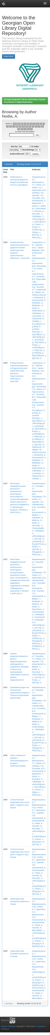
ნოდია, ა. (39, 224)
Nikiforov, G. (37, 520)
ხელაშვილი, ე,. (39, 421)
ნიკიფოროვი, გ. (39, 544)
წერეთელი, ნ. (38, 842)
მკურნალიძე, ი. (38, 946)
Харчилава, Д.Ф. (39, 190)
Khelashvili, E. (40, 297)
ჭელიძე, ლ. (37, 358)
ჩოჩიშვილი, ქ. (38, 646)
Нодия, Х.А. (37, 187)
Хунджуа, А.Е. (38, 193)
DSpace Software (8, 1026)
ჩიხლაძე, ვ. (37, 237)
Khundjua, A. (37, 779)
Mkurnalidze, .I (38, 930)
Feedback (5, 1029)
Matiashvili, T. (37, 203)
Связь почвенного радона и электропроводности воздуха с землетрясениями (19, 760)
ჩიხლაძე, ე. (37, 795)
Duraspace (40, 1026)
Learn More (8, 56)
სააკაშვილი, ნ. (38, 324)
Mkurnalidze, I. (38, 998)
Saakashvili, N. (38, 447)
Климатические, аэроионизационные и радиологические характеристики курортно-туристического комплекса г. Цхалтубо (20, 250)
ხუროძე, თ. (37, 235)
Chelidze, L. (37, 321)
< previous (8, 164)
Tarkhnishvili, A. (38, 311)
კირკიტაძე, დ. (38, 541)
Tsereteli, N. (37, 826)
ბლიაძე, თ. (39, 539)
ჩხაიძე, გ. (36, 649)
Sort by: (14, 146)
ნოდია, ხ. (36, 227)
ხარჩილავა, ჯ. (38, 230)
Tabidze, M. (39, 292)
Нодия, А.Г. (40, 185)
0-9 (15, 124)
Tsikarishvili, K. (38, 319)
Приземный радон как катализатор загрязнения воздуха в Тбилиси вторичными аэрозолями (20, 692)
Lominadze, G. (38, 316)
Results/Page (28, 150)
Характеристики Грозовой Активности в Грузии (19, 953)
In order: (35, 146)
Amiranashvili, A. (39, 201)
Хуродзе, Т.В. (37, 195)
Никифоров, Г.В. (39, 497)
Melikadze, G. (37, 305)
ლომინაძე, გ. (38, 353)
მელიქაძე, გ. (40, 342)
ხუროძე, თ (36, 844)
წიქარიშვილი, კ (39, 355)
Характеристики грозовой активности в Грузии (19, 901)
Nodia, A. (36, 206)
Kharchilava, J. (38, 609)
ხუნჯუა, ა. (36, 792)
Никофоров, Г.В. (39, 572)
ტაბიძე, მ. (36, 326)
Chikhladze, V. (38, 216)
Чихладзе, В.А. (38, 198)
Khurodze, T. (37, 214)
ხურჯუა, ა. (36, 232)
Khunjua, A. (39, 211)
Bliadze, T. (36, 515)
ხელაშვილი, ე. (38, 334)
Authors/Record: (17, 154)
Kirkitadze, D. (37, 303)
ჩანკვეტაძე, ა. (38, 552)
